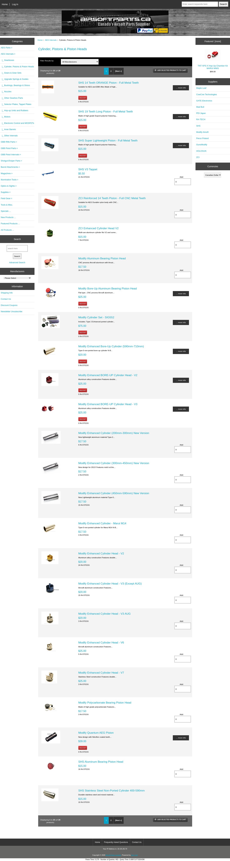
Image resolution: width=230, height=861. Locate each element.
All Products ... (7, 230)
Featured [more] (212, 41)
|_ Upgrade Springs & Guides (14, 79)
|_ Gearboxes (7, 60)
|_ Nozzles (6, 91)
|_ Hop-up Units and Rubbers (14, 110)
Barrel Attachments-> (10, 167)
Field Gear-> (6, 198)
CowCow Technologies (206, 94)
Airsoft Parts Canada (113, 855)
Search (17, 239)
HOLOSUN (201, 151)
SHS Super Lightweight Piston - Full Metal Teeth (108, 140)
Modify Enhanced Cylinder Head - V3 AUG (104, 613)
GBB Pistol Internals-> (11, 154)
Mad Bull (200, 107)
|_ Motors (5, 116)
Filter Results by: (47, 61)
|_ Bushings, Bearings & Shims (15, 85)
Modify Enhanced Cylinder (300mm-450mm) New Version (113, 463)
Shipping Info (7, 293)
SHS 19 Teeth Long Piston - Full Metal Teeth (105, 111)
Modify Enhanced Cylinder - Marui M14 (102, 523)
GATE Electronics (204, 100)
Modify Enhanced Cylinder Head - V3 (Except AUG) (110, 583)
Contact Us (6, 299)
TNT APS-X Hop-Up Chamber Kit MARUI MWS (213, 59)
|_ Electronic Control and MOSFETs (17, 123)
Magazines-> (6, 173)
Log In (15, 4)
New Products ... (8, 217)
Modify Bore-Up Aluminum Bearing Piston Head (107, 288)
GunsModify (201, 144)
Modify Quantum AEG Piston (96, 732)
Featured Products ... (10, 223)
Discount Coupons (9, 305)
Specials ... (6, 211)
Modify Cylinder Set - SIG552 (96, 317)
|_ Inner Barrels (8, 129)
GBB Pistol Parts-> (9, 148)
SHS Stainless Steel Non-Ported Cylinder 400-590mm (111, 790)
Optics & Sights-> (9, 186)
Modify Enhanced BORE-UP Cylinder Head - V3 (107, 404)
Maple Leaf (201, 88)
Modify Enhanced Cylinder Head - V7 (101, 672)
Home (5, 4)
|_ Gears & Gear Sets (11, 73)
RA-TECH (200, 119)
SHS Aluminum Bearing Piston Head (100, 761)
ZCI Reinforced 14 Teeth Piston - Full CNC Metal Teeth (112, 198)
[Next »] (118, 71)
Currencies (212, 166)
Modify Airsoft (202, 132)
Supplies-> (6, 192)
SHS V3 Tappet (87, 169)
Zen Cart (134, 855)
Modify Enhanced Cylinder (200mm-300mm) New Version (113, 433)
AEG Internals (51, 40)
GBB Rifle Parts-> (9, 142)
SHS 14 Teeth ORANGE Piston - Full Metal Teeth (108, 82)
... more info (181, 88)
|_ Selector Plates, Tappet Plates (16, 104)
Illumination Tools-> (9, 179)
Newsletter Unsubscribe (11, 311)
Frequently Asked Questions (116, 842)
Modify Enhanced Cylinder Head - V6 (101, 642)
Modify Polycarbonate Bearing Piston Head (104, 702)
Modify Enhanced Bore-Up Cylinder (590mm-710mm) (111, 346)
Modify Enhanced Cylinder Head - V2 (101, 553)
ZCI (198, 157)
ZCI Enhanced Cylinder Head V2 (98, 228)
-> (8, 54)
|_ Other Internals (9, 135)
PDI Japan (201, 113)
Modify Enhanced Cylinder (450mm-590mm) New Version (113, 493)
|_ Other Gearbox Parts (12, 98)
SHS (198, 126)
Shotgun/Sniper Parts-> (11, 161)
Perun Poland (202, 138)
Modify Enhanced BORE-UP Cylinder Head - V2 (107, 375)
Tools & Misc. (7, 205)
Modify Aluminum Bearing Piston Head (102, 258)
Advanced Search (17, 262)
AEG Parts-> (6, 47)
